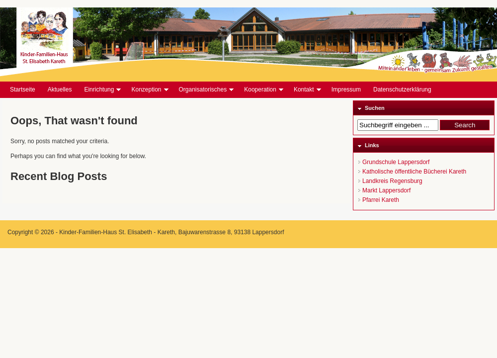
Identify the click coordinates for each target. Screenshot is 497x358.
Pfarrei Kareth (380, 199)
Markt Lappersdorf (386, 190)
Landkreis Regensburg (392, 181)
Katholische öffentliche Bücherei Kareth (414, 171)
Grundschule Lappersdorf (395, 162)
